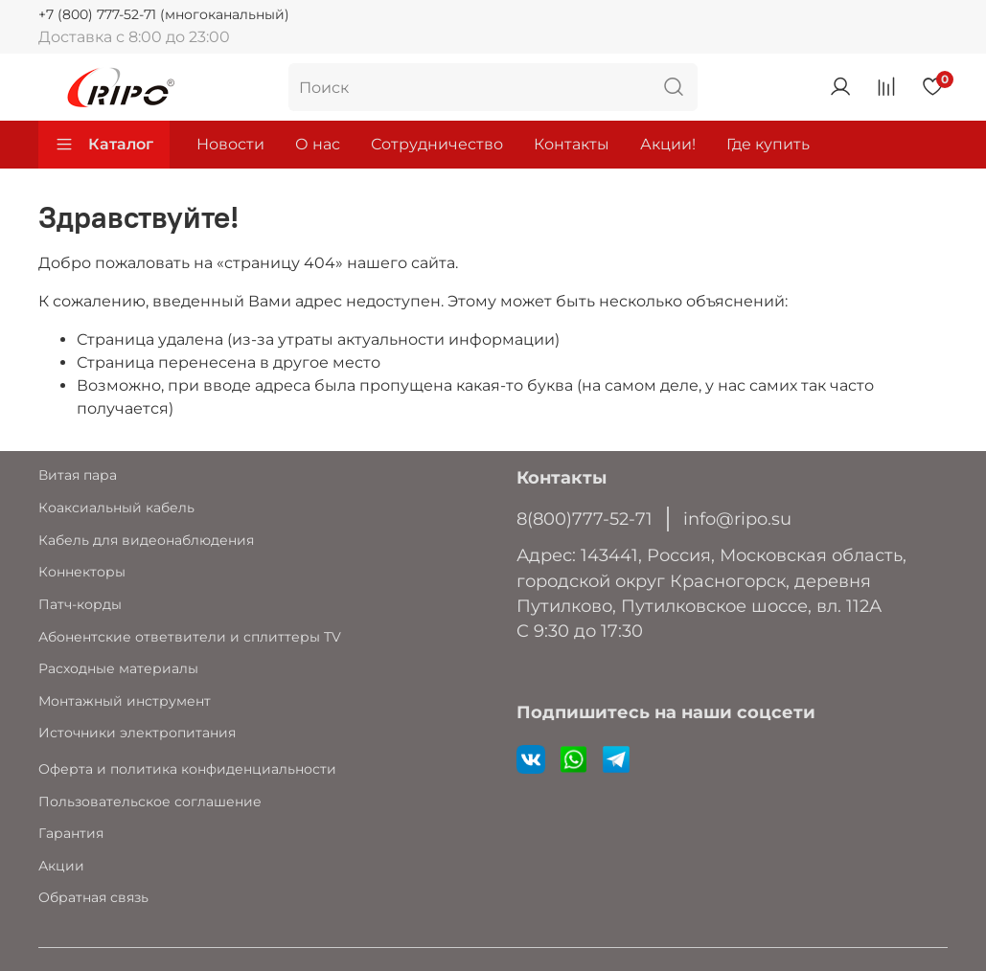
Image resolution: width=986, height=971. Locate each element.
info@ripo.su (737, 518)
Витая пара (77, 475)
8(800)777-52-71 (584, 518)
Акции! (668, 144)
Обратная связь (93, 897)
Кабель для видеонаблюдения (146, 540)
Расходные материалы (118, 668)
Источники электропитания (137, 732)
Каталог (104, 144)
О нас (317, 144)
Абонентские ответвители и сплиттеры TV (189, 636)
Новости (230, 144)
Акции (61, 865)
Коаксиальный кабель (116, 507)
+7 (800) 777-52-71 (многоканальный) (163, 14)
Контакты (571, 144)
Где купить (768, 144)
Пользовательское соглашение (150, 801)
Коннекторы (82, 571)
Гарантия (70, 833)
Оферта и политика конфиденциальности (187, 769)
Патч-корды (80, 604)
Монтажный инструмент (124, 701)
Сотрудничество (437, 144)
